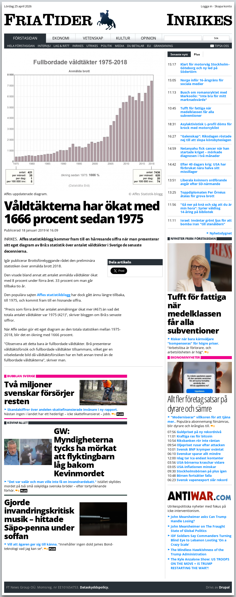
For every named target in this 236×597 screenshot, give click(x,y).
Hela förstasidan (21, 46)
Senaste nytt (181, 53)
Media (119, 46)
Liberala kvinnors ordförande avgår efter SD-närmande (203, 182)
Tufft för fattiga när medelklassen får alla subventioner (197, 112)
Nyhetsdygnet (221, 233)
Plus (197, 54)
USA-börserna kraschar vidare (200, 462)
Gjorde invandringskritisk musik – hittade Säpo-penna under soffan (39, 519)
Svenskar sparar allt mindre (199, 453)
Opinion (148, 38)
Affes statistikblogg (53, 294)
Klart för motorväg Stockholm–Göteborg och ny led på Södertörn (205, 68)
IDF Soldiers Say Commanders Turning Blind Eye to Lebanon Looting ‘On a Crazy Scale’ (201, 540)
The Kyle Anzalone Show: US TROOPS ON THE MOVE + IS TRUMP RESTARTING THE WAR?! (200, 563)
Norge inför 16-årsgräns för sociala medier (201, 82)
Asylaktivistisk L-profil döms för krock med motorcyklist (206, 126)
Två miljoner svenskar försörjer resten (39, 393)
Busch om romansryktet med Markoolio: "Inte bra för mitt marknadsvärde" (203, 96)
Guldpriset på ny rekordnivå (199, 432)
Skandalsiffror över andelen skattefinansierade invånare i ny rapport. (62, 409)
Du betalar (135, 46)
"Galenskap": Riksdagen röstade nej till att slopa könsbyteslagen (205, 138)
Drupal (224, 587)
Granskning (163, 46)
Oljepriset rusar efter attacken (201, 445)
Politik (106, 46)
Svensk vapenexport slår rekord (202, 480)
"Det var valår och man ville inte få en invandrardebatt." (52, 482)
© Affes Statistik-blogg (146, 194)
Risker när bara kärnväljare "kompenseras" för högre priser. (193, 341)
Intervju (44, 46)
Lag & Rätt (61, 46)
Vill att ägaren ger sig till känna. (32, 544)
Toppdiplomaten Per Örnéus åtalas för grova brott (202, 194)
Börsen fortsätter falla (194, 475)
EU (149, 46)
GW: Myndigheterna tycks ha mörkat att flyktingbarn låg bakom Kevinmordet (85, 452)
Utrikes (92, 46)
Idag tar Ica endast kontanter (200, 458)
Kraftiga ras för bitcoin (194, 436)
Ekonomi (60, 38)
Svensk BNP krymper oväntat (200, 449)
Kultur (123, 38)
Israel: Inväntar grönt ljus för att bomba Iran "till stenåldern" (206, 222)
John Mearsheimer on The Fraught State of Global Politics (198, 528)
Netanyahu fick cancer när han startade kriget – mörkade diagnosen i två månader (204, 152)
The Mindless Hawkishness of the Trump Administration (197, 552)
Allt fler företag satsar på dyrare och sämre (197, 403)
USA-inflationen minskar (196, 467)
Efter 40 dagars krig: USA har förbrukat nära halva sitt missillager (203, 168)
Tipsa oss (222, 46)
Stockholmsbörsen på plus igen (202, 471)
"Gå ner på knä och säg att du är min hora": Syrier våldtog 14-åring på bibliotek (206, 208)
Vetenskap (93, 38)
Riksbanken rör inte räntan (198, 440)
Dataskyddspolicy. (94, 587)
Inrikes (77, 46)
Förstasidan (25, 38)
